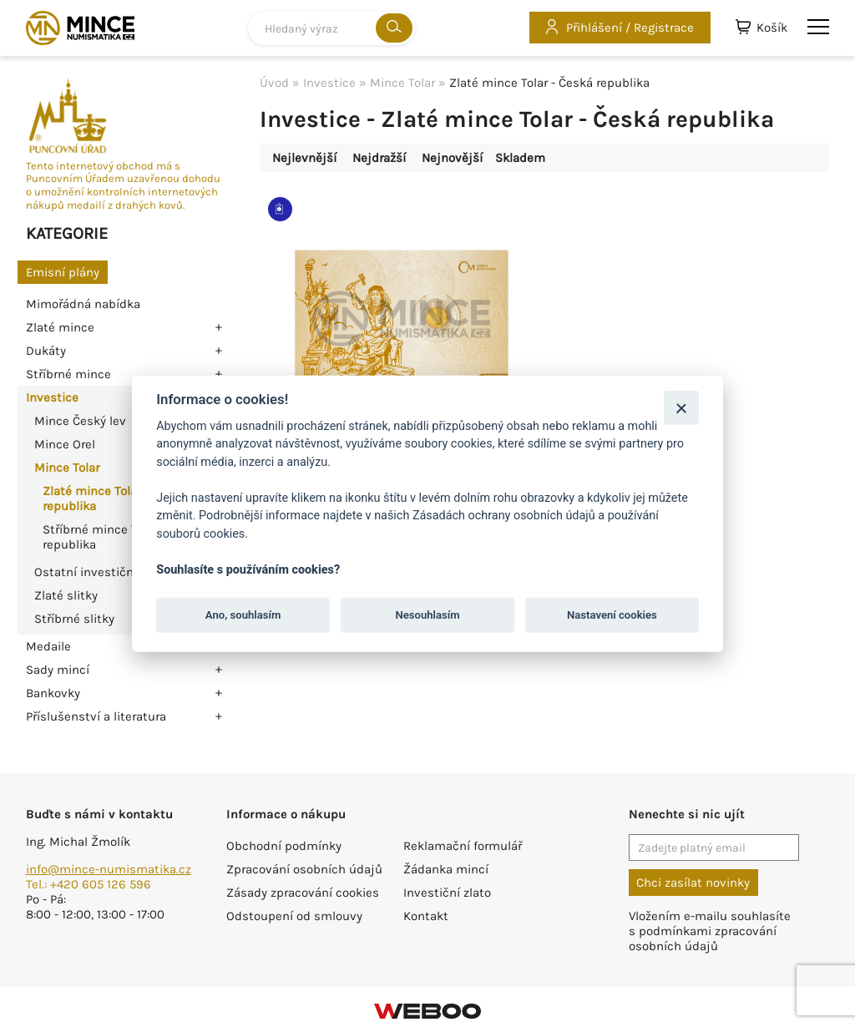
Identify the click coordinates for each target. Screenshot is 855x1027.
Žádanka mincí (445, 869)
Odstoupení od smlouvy (294, 915)
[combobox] (331, 28)
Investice (52, 397)
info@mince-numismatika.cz (108, 869)
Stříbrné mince (68, 374)
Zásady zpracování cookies (302, 892)
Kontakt (425, 915)
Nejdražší (379, 157)
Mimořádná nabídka (83, 303)
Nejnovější (452, 157)
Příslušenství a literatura (96, 716)
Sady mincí (57, 669)
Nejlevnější (304, 157)
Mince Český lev (80, 420)
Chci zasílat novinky (693, 882)
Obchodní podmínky (283, 845)
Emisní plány (62, 272)
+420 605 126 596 (100, 884)
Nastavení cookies (612, 615)
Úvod (274, 82)
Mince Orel (64, 444)
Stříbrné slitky (74, 618)
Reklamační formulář (462, 845)
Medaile (48, 646)
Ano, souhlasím (243, 615)
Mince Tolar (66, 467)
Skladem (520, 157)
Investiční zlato (447, 892)
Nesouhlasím (427, 615)
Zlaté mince (60, 327)
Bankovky (53, 693)
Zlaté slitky (66, 595)
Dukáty (46, 350)
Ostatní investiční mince (105, 571)
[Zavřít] (681, 407)
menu (818, 26)
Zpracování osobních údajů (304, 869)
